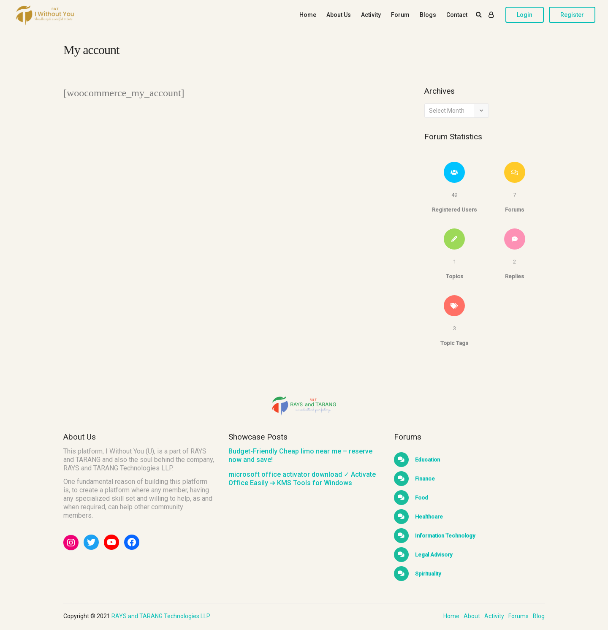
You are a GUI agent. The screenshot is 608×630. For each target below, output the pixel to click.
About (472, 616)
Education (427, 459)
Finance (424, 478)
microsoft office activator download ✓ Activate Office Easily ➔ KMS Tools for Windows (302, 478)
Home (307, 14)
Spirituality (427, 573)
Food (421, 497)
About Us (338, 14)
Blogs (428, 14)
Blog (539, 616)
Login (524, 14)
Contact (456, 14)
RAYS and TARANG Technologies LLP (160, 616)
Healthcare (428, 516)
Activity (371, 14)
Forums (518, 616)
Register (572, 14)
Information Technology (444, 535)
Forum (400, 14)
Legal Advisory (433, 554)
